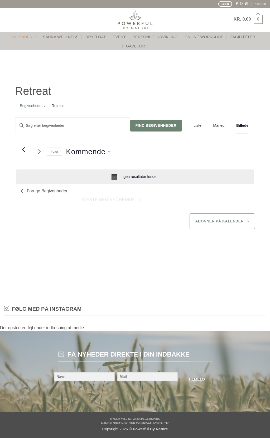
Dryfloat (95, 37)
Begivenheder (31, 106)
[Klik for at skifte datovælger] (88, 152)
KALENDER (23, 36)
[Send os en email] (246, 4)
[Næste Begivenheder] (39, 152)
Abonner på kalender (219, 221)
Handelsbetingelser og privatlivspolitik (135, 423)
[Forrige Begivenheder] (24, 150)
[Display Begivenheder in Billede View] (242, 125)
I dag (54, 151)
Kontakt (260, 4)
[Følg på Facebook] (236, 4)
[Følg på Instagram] (241, 4)
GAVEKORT (136, 46)
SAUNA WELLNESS (61, 37)
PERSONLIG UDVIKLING (155, 37)
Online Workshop (204, 37)
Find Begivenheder (156, 125)
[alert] (135, 176)
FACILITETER (242, 37)
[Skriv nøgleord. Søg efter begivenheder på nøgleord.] (72, 125)
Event (119, 37)
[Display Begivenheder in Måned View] (218, 125)
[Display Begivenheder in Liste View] (197, 125)
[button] (248, 19)
